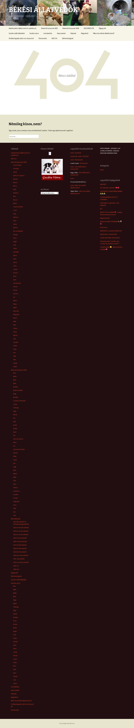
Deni (14, 221)
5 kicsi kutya (17, 165)
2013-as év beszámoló (20, 531)
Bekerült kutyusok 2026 (70, 28)
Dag (14, 214)
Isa (14, 446)
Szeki (15, 346)
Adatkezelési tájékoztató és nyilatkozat (22, 28)
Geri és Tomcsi (18, 439)
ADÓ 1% (54, 38)
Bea (14, 373)
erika (72, 153)
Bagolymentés (105, 218)
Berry (15, 186)
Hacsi (15, 255)
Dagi (14, 411)
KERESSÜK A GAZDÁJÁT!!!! (108, 234)
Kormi (15, 287)
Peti (14, 481)
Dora (14, 621)
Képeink (73, 33)
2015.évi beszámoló (20, 538)
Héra (14, 442)
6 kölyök (16, 169)
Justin (15, 269)
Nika (14, 325)
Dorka (15, 428)
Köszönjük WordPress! (67, 723)
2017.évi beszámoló (20, 545)
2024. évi (16, 569)
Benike (15, 387)
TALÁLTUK (78, 153)
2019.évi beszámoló (20, 552)
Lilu (14, 463)
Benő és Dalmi (18, 390)
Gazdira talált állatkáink (17, 33)
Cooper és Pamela (19, 401)
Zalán (15, 367)
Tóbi (14, 356)
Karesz (15, 273)
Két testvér (17, 283)
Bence (15, 182)
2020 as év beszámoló (20, 555)
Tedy (14, 349)
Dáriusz (15, 217)
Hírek (102, 170)
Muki (14, 321)
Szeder (15, 342)
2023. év (16, 566)
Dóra (14, 238)
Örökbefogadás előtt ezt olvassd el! (21, 38)
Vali (14, 512)
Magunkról (84, 33)
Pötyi (15, 332)
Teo (14, 353)
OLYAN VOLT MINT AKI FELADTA (110, 238)
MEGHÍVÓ (103, 184)
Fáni (14, 245)
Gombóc (16, 252)
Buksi (15, 203)
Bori (14, 196)
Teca (14, 505)
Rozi (14, 484)
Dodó (15, 425)
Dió (101, 209)
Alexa (15, 172)
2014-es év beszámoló (20, 534)
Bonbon (15, 193)
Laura (15, 460)
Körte (15, 290)
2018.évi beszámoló (20, 548)
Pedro (15, 328)
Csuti (15, 210)
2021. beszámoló (19, 559)
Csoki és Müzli (18, 207)
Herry (15, 262)
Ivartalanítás (48, 33)
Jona (14, 266)
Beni (14, 380)
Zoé (14, 515)
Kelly (14, 456)
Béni (14, 383)
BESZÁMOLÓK (89, 28)
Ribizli (15, 335)
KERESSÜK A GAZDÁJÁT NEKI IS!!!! (111, 231)
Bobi (14, 189)
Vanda (15, 363)
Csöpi (15, 404)
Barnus (15, 179)
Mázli (15, 307)
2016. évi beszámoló (20, 541)
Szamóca (16, 491)
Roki (14, 669)
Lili (14, 297)
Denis (15, 224)
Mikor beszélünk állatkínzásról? (103, 33)
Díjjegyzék (102, 28)
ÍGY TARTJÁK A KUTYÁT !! (109, 188)
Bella (14, 376)
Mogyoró (16, 314)
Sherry (15, 488)
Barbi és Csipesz (18, 175)
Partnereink (43, 38)
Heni (14, 259)
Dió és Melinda (18, 231)
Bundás (15, 397)
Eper (14, 432)
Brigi (14, 394)
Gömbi (15, 642)
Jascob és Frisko (19, 449)
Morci (15, 318)
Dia (14, 418)
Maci (14, 470)
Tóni (14, 360)
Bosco (15, 200)
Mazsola (16, 311)
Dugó (15, 241)
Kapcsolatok (61, 33)
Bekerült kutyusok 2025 (49, 28)
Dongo (15, 235)
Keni (14, 280)
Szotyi (15, 498)
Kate (14, 276)
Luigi (14, 467)
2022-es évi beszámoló (21, 562)
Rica (14, 666)
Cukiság (16, 408)
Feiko (15, 248)
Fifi (14, 435)
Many (15, 304)
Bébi (14, 589)
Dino (14, 422)
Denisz (15, 228)
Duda (15, 628)
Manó (15, 301)
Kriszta (15, 294)
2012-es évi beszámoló (21, 528)
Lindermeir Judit (75, 156)
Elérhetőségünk (67, 38)
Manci (15, 474)
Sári (14, 339)
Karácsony (103, 227)
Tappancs (16, 501)
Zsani (15, 683)
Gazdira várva (34, 33)
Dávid (15, 415)
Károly (15, 655)
